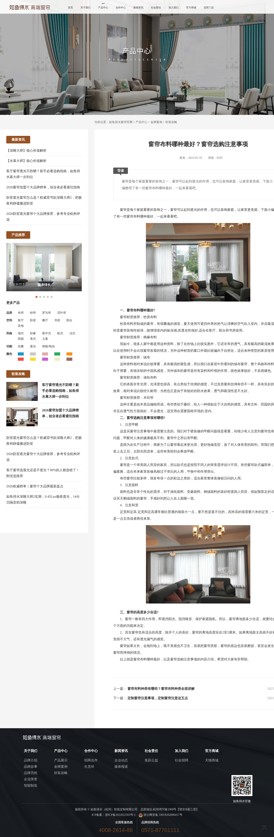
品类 (9, 312)
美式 (33, 338)
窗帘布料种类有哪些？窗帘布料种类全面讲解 (161, 688)
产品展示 (61, 760)
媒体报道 (121, 766)
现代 (21, 333)
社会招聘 (181, 760)
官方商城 (191, 7)
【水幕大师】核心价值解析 (26, 161)
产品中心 (103, 7)
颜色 (9, 354)
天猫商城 (211, 760)
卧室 (33, 320)
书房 (57, 320)
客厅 (21, 320)
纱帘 (33, 312)
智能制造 (30, 785)
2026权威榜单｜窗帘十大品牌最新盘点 (34, 486)
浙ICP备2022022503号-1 (120, 814)
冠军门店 (209, 7)
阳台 (69, 320)
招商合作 (91, 760)
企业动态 (121, 760)
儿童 (45, 338)
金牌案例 (156, 122)
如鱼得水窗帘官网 (120, 122)
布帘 (21, 312)
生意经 (89, 766)
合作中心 (121, 7)
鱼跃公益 (151, 760)
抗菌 (21, 346)
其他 (21, 325)
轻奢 (33, 333)
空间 (9, 320)
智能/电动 (48, 346)
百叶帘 (61, 312)
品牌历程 (30, 773)
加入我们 (174, 7)
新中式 (46, 333)
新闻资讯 (138, 7)
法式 (72, 333)
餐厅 (45, 320)
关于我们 (86, 7)
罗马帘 (46, 312)
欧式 (60, 333)
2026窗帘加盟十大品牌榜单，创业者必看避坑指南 (43, 187)
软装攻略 (171, 122)
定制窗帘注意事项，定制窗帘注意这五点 (157, 698)
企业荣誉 (30, 779)
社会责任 (156, 7)
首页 (70, 7)
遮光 (33, 346)
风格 (9, 333)
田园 (21, 338)
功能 (9, 346)
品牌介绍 (30, 760)
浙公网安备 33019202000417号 (160, 814)
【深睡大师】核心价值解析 (26, 150)
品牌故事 (30, 766)
